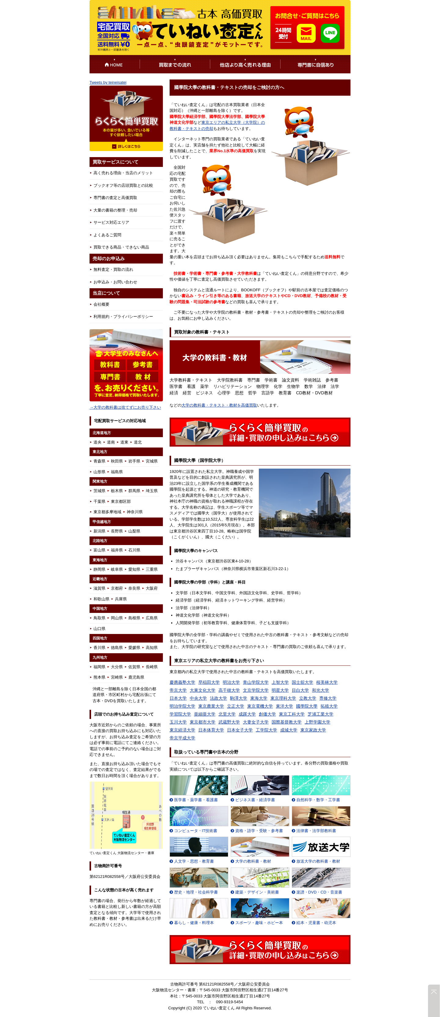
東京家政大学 (313, 730)
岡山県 (117, 618)
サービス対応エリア (111, 222)
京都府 (117, 588)
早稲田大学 (209, 682)
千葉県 (99, 501)
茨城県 (99, 490)
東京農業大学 (211, 706)
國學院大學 (306, 706)
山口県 (99, 628)
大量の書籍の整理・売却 (115, 210)
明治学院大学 (182, 706)
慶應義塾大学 (182, 682)
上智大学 (280, 682)
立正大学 (235, 706)
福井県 (117, 550)
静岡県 (99, 569)
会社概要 (101, 304)
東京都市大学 (202, 722)
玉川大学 (178, 722)
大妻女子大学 (256, 722)
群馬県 (134, 490)
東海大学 (258, 698)
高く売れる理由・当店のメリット (123, 173)
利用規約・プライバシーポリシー (123, 316)
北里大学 (227, 714)
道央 (97, 442)
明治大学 (231, 682)
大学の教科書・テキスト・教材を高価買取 (219, 405)
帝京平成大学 (182, 737)
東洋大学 (284, 706)
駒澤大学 (238, 698)
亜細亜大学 (204, 714)
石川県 (134, 550)
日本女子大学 (240, 730)
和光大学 (320, 690)
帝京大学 (178, 690)
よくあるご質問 (107, 235)
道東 (124, 442)
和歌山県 (101, 599)
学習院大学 (180, 714)
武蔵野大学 (229, 722)
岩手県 (134, 461)
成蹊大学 (247, 714)
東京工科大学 (292, 714)
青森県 (99, 461)
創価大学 (267, 714)
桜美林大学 (327, 682)
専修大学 (327, 698)
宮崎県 (117, 677)
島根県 (134, 618)
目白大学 (300, 690)
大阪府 (152, 588)
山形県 (99, 472)
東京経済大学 (182, 730)
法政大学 (218, 698)
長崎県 (152, 667)
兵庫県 (121, 599)
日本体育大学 (211, 730)
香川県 (99, 647)
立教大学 (307, 698)
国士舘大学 (302, 682)
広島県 (152, 618)
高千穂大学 (229, 690)
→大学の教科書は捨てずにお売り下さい (125, 407)
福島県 (117, 472)
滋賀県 (99, 588)
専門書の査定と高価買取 (115, 197)
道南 (111, 442)
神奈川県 (135, 512)
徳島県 (117, 647)
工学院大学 (266, 730)
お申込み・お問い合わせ (115, 282)
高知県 (152, 647)
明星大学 (280, 690)
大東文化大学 (202, 690)
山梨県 (134, 531)
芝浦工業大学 (320, 714)
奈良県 (134, 588)
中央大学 (198, 698)
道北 (138, 442)
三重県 (152, 569)
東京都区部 (121, 501)
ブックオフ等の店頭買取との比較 (123, 185)
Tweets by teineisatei (108, 82)
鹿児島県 (136, 677)
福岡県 (99, 667)
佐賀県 (134, 667)
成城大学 (288, 730)
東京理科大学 (283, 698)
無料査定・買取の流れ (113, 269)
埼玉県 (152, 490)
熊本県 (99, 677)
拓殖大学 (329, 706)
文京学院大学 (256, 690)
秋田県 (117, 461)
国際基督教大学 (287, 722)
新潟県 (99, 531)
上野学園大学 (317, 722)
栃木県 (117, 490)
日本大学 (178, 698)
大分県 (117, 667)
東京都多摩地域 (107, 512)
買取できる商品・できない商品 (121, 247)
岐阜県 (117, 569)
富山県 (99, 550)
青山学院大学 (256, 682)
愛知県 (134, 569)
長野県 (117, 531)
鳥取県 (99, 618)
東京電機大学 (260, 706)
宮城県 (152, 461)
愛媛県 (134, 647)
